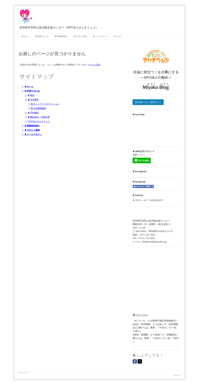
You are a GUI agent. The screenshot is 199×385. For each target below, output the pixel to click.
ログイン (177, 375)
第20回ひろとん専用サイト (148, 102)
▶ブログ (118, 36)
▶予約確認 (33, 112)
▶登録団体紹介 (61, 36)
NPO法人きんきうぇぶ (39, 121)
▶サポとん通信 (80, 36)
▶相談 (31, 95)
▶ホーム (25, 36)
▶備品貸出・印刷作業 (39, 116)
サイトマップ (24, 372)
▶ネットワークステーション (45, 103)
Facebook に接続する (143, 186)
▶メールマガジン (100, 36)
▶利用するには (42, 36)
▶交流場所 (33, 99)
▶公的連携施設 (38, 108)
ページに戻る (94, 64)
